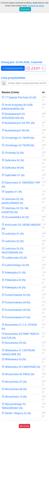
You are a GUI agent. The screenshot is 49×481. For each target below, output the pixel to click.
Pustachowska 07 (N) (16, 317)
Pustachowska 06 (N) (16, 310)
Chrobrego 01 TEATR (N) (18, 138)
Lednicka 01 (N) (13, 233)
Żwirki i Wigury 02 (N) (16, 413)
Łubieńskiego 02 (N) (15, 265)
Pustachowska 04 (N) (16, 302)
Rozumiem (25, 9)
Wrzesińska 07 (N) (14, 381)
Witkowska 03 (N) (14, 359)
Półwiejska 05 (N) (14, 287)
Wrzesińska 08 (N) (14, 389)
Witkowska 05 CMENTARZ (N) (21, 367)
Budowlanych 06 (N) (15, 130)
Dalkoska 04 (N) (13, 167)
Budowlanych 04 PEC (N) (18, 123)
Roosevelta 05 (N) (14, 343)
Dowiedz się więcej (36, 5)
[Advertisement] (24, 34)
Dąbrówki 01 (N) (13, 175)
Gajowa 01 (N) (12, 191)
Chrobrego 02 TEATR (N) (18, 145)
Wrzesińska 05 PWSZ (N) (18, 374)
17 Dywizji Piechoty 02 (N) (19, 97)
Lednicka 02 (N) (13, 241)
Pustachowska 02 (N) (16, 295)
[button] (35, 68)
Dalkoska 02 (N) (13, 160)
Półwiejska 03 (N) (14, 280)
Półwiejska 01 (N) (14, 272)
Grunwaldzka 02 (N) (15, 217)
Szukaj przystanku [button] (13, 68)
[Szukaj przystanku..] (27, 83)
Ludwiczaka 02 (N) (14, 257)
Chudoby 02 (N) (13, 152)
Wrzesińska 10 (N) (14, 396)
